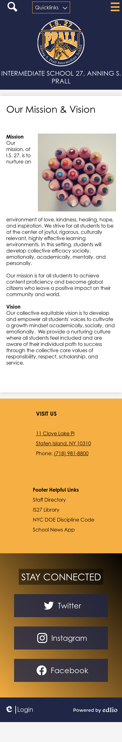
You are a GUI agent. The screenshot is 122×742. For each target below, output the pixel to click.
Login (19, 710)
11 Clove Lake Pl (55, 433)
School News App (54, 530)
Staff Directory (49, 500)
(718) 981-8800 (71, 453)
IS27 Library (46, 510)
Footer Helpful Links (56, 490)
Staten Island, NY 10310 (63, 443)
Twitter (61, 605)
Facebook (61, 670)
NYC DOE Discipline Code (63, 520)
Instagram (61, 638)
